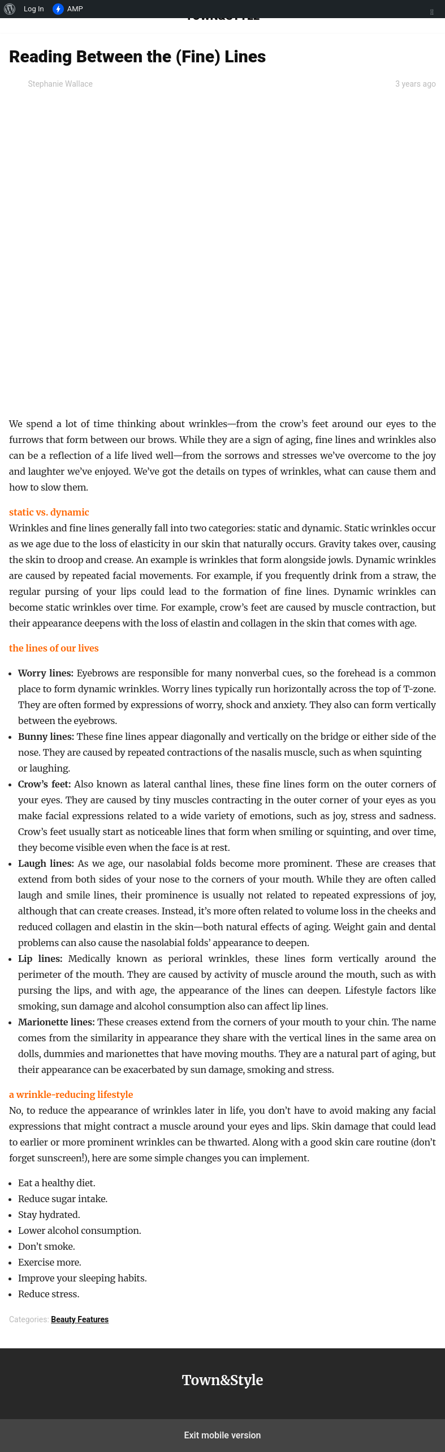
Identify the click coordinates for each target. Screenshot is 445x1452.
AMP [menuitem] (68, 9)
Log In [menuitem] (34, 9)
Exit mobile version (222, 1435)
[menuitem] (10, 9)
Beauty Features (80, 1319)
